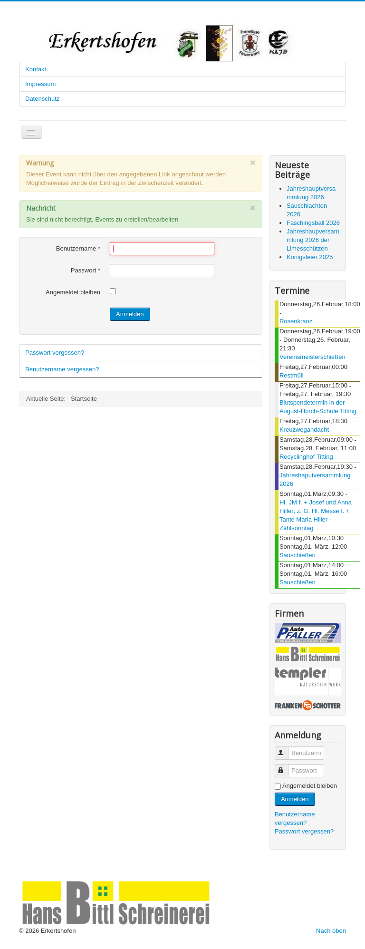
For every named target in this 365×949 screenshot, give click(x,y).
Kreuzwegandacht (304, 429)
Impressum (40, 83)
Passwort (85, 270)
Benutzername (78, 248)
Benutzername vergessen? (62, 369)
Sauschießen (297, 555)
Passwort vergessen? (54, 352)
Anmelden (130, 314)
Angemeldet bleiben (73, 292)
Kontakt (35, 69)
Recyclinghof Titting (306, 456)
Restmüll (291, 375)
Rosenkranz (295, 321)
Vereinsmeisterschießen (312, 356)
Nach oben (331, 930)
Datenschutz (42, 98)
